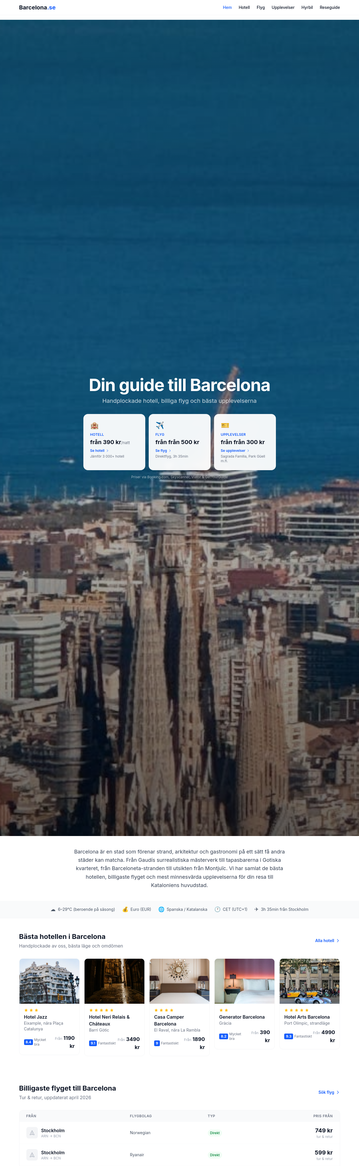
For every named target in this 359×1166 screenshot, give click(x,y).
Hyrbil (307, 7)
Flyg (261, 7)
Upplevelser (283, 7)
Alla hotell (327, 940)
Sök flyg (329, 1092)
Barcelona (37, 7)
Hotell (244, 7)
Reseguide (330, 7)
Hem (227, 7)
